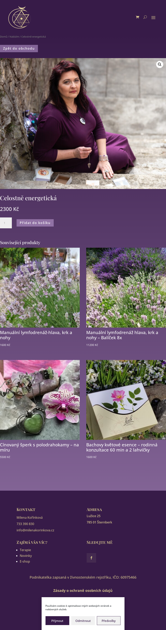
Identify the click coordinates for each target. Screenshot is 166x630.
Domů (3, 36)
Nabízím (14, 36)
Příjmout (57, 621)
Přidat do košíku (35, 223)
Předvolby (109, 621)
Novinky (26, 555)
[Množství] (6, 223)
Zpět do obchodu (19, 48)
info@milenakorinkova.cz (35, 530)
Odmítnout (83, 621)
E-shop (25, 561)
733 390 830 (25, 524)
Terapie (25, 550)
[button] (159, 64)
